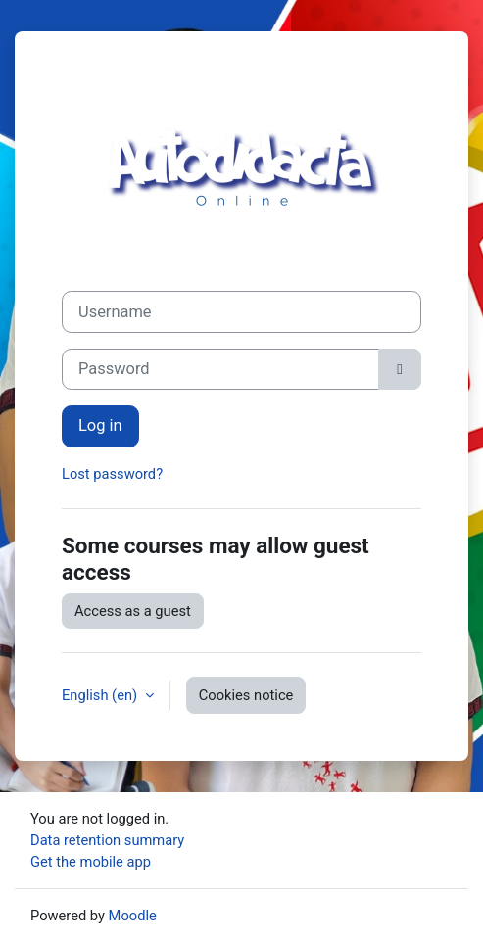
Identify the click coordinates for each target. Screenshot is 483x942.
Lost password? (112, 474)
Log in (100, 425)
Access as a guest (132, 611)
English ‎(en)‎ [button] (101, 695)
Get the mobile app (90, 862)
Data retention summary (107, 840)
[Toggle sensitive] (399, 370)
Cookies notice (246, 695)
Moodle (133, 915)
